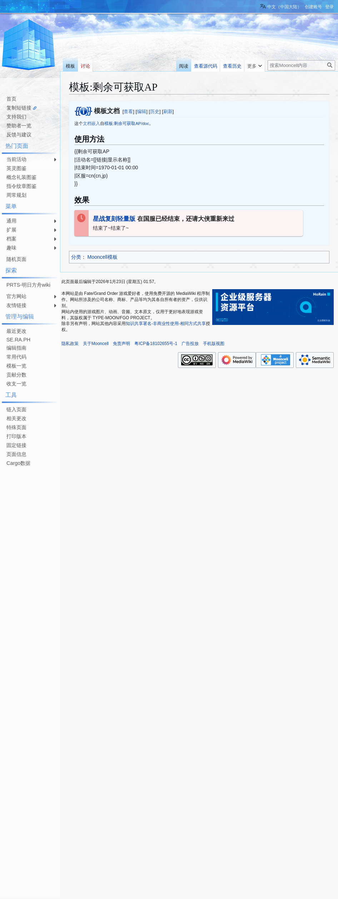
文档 (87, 123)
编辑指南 (16, 348)
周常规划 (16, 195)
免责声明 (121, 343)
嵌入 (95, 123)
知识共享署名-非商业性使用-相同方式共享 (166, 323)
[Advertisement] (28, 575)
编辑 (141, 111)
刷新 (168, 111)
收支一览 (16, 384)
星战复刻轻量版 (114, 218)
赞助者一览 (18, 125)
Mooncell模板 (103, 257)
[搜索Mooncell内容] (301, 65)
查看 (128, 111)
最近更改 (16, 331)
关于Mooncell (96, 343)
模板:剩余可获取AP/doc (126, 123)
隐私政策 (70, 343)
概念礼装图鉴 (21, 177)
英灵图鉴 (16, 168)
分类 (76, 257)
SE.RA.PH (18, 339)
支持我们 (16, 117)
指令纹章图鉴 (21, 186)
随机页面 (16, 259)
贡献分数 (16, 375)
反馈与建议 (18, 134)
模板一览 (16, 366)
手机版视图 (213, 343)
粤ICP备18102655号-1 (155, 343)
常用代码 (16, 357)
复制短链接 (18, 108)
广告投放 (190, 343)
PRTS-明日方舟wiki (28, 285)
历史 (154, 111)
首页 (11, 99)
